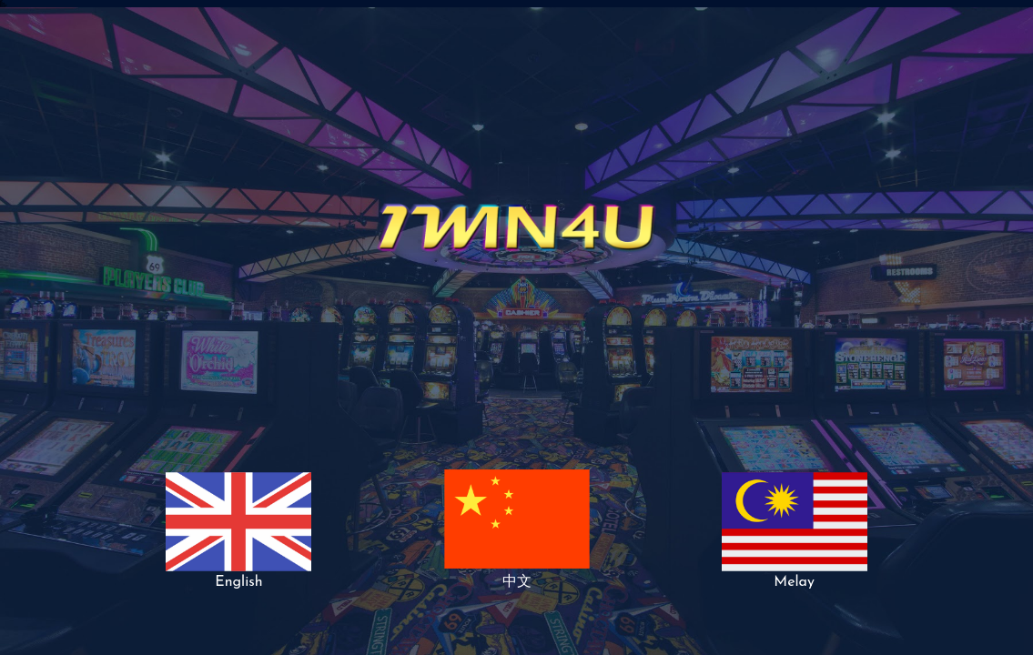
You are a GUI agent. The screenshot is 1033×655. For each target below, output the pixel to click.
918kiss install (2, 6)
